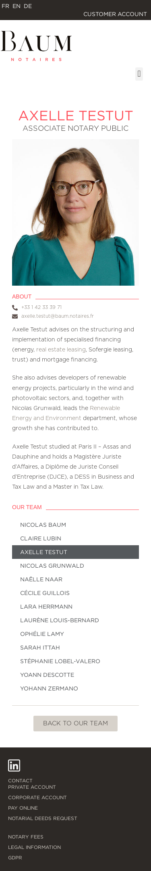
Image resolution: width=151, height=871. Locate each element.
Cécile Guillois (45, 593)
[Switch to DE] (27, 6)
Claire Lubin (40, 538)
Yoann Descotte (47, 675)
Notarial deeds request (42, 818)
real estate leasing (61, 350)
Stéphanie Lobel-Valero (60, 661)
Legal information (34, 847)
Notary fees (25, 836)
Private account (32, 787)
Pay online (23, 807)
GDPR (15, 857)
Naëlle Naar (41, 579)
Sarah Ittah (40, 647)
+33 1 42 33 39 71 (41, 307)
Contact (20, 780)
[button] (139, 74)
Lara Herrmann (46, 606)
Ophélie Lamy (42, 634)
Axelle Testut (43, 552)
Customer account (117, 14)
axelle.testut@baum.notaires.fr (57, 316)
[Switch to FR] (5, 6)
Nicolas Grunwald (52, 565)
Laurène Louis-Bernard (59, 620)
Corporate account (37, 797)
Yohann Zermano (49, 688)
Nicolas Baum (43, 525)
